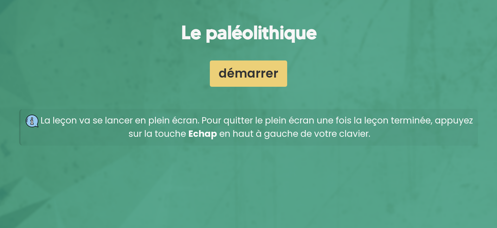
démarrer (248, 73)
